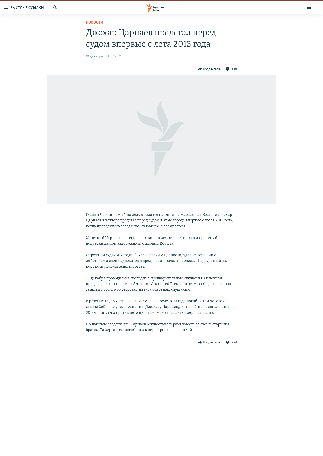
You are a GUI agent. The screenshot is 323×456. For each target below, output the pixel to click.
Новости (94, 22)
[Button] (209, 69)
